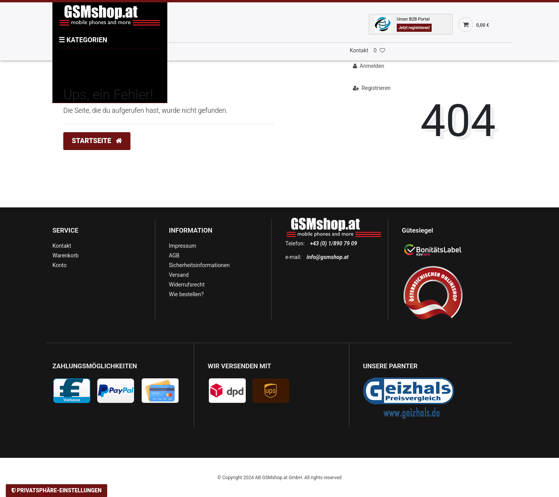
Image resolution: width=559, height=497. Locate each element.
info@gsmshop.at (328, 257)
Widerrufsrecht (187, 284)
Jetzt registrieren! (414, 28)
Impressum (182, 246)
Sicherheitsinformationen (199, 265)
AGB (174, 255)
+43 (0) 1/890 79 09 (333, 243)
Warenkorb (65, 255)
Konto (59, 265)
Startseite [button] (97, 141)
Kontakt (359, 50)
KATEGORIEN (83, 40)
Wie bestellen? (186, 294)
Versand (179, 275)
